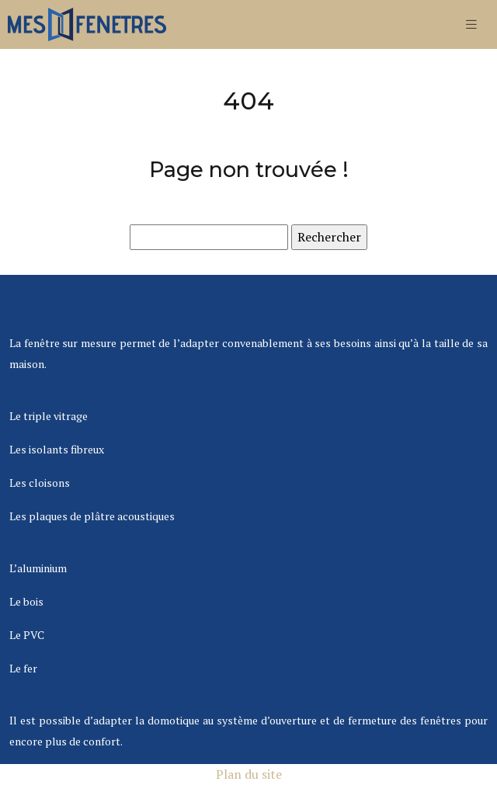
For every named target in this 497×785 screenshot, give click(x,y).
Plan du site (249, 774)
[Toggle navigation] (471, 24)
